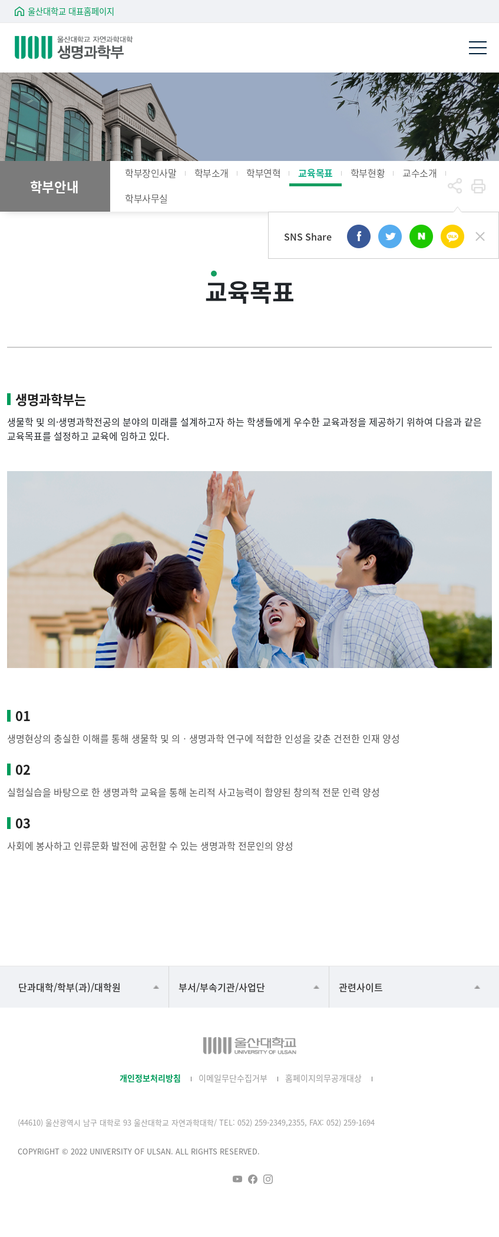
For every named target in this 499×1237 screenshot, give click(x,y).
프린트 (478, 186)
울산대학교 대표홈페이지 (71, 11)
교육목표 (315, 173)
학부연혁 (263, 173)
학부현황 (368, 173)
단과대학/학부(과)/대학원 (69, 987)
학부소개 (211, 173)
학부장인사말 (151, 173)
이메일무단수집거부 (233, 1078)
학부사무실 (146, 198)
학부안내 (54, 186)
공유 (455, 186)
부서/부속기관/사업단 (222, 987)
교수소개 (419, 173)
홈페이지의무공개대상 (323, 1078)
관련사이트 (361, 987)
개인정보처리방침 (150, 1078)
